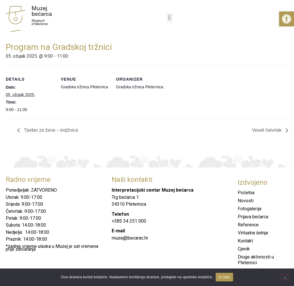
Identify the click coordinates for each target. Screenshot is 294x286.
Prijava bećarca (253, 216)
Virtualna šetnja (253, 233)
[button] (286, 18)
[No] (285, 276)
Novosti (246, 200)
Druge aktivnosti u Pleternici (256, 259)
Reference (248, 224)
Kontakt (245, 241)
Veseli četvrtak (267, 130)
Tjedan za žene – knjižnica (50, 130)
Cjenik (244, 249)
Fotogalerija (249, 208)
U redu (224, 277)
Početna (246, 192)
